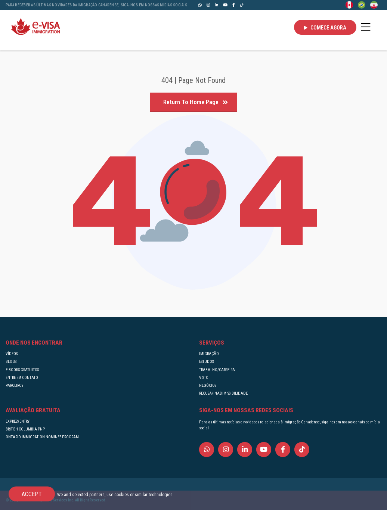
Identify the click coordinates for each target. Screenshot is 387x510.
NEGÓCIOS (207, 385)
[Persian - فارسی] (374, 4)
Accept (32, 494)
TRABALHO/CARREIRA (217, 369)
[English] (349, 4)
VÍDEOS (12, 353)
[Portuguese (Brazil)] (361, 4)
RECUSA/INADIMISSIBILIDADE (223, 393)
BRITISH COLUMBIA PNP (25, 429)
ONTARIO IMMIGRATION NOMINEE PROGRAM (42, 437)
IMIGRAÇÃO (209, 353)
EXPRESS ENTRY (18, 421)
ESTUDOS (206, 361)
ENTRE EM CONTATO (22, 377)
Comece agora (325, 28)
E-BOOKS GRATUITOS (22, 369)
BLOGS (11, 361)
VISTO (203, 377)
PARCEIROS (14, 385)
